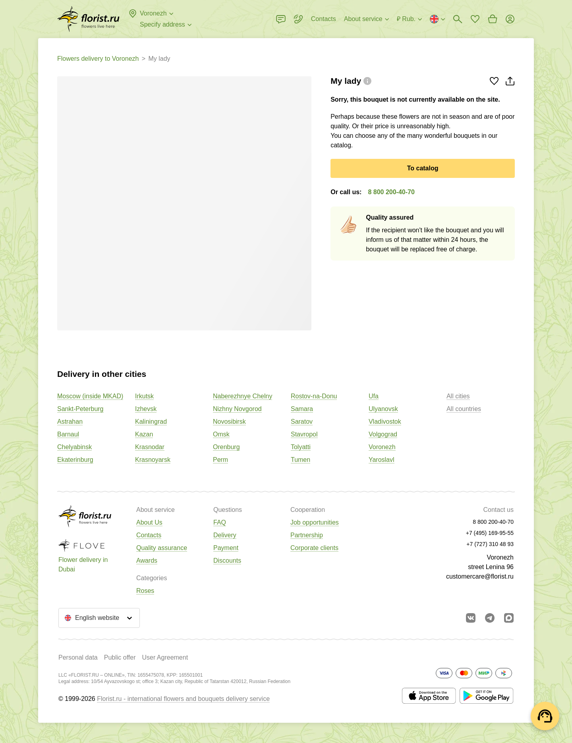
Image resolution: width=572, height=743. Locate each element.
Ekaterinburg (75, 459)
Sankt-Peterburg (80, 408)
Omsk (221, 434)
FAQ (219, 522)
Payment (225, 547)
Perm (220, 459)
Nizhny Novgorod (237, 408)
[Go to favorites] (475, 19)
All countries (463, 408)
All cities (458, 396)
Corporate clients (314, 547)
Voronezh (382, 447)
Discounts (227, 560)
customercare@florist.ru (480, 576)
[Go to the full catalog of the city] (88, 19)
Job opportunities (314, 522)
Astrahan (70, 421)
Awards (146, 560)
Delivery (224, 535)
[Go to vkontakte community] (471, 618)
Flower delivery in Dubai (83, 564)
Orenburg (226, 447)
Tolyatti (301, 447)
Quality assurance (161, 547)
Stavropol (304, 434)
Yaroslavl (381, 459)
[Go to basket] (492, 19)
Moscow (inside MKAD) (90, 396)
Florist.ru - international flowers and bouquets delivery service (183, 698)
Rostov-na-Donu (314, 396)
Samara (302, 408)
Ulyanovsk (383, 408)
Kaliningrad (151, 421)
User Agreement (165, 657)
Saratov (302, 421)
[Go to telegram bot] (490, 618)
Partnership (306, 535)
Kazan (144, 434)
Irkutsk (144, 396)
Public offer (120, 657)
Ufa (374, 396)
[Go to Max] (509, 618)
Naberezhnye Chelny (242, 396)
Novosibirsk (229, 421)
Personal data (78, 657)
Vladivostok (385, 421)
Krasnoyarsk (152, 459)
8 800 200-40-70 (391, 192)
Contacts (148, 535)
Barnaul (68, 434)
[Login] (510, 19)
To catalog (423, 168)
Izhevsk (146, 408)
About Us (149, 522)
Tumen (300, 459)
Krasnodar (149, 447)
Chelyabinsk (74, 447)
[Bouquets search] (458, 19)
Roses (145, 590)
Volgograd (383, 434)
